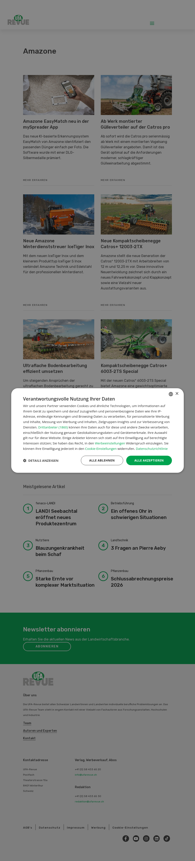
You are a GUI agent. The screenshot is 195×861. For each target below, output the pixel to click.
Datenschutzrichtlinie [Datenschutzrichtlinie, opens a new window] (152, 448)
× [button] (176, 393)
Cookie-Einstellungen (100, 448)
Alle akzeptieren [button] (149, 460)
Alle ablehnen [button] (102, 460)
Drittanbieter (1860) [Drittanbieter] (53, 427)
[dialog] (97, 430)
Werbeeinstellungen (110, 443)
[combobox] (171, 394)
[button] (40, 460)
